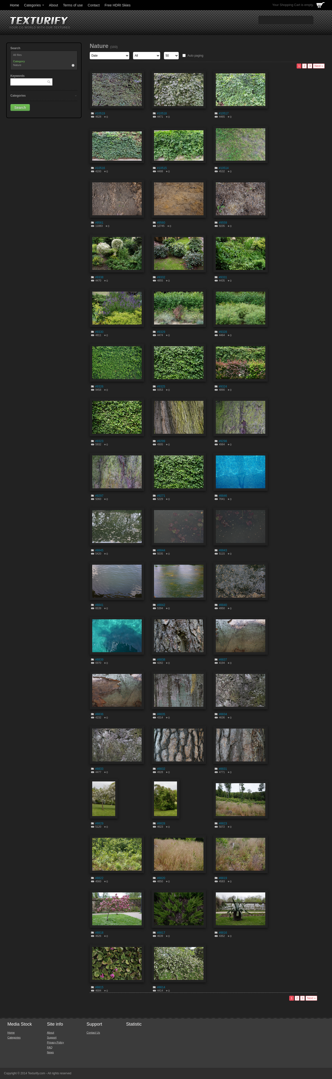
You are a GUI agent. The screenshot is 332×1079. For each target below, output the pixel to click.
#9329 (161, 332)
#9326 (99, 386)
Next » (318, 66)
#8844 (161, 550)
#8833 (99, 769)
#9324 (223, 386)
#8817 (161, 932)
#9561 (99, 222)
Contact (94, 5)
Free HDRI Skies (118, 5)
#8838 (161, 659)
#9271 (161, 495)
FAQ (49, 1047)
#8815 (99, 987)
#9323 (99, 441)
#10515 (162, 168)
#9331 (223, 277)
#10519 (100, 113)
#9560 (161, 222)
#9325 (161, 386)
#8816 (223, 932)
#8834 (223, 714)
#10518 (162, 113)
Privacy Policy (55, 1042)
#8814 (161, 987)
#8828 (161, 823)
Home (14, 5)
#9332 (161, 277)
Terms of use (73, 5)
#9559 (223, 222)
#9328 (223, 332)
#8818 (99, 932)
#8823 (223, 823)
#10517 (224, 113)
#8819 (223, 878)
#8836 (99, 714)
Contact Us (93, 1032)
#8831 (223, 769)
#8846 (223, 495)
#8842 (161, 605)
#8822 (99, 878)
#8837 (223, 659)
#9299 (161, 441)
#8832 (161, 769)
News (50, 1052)
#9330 (99, 332)
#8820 (161, 878)
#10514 (224, 168)
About (53, 5)
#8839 (99, 659)
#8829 (99, 823)
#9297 (99, 495)
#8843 (223, 550)
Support (52, 1037)
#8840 (223, 605)
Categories (34, 5)
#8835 (161, 714)
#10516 (100, 168)
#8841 (99, 605)
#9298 (223, 441)
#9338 (99, 277)
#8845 (99, 550)
